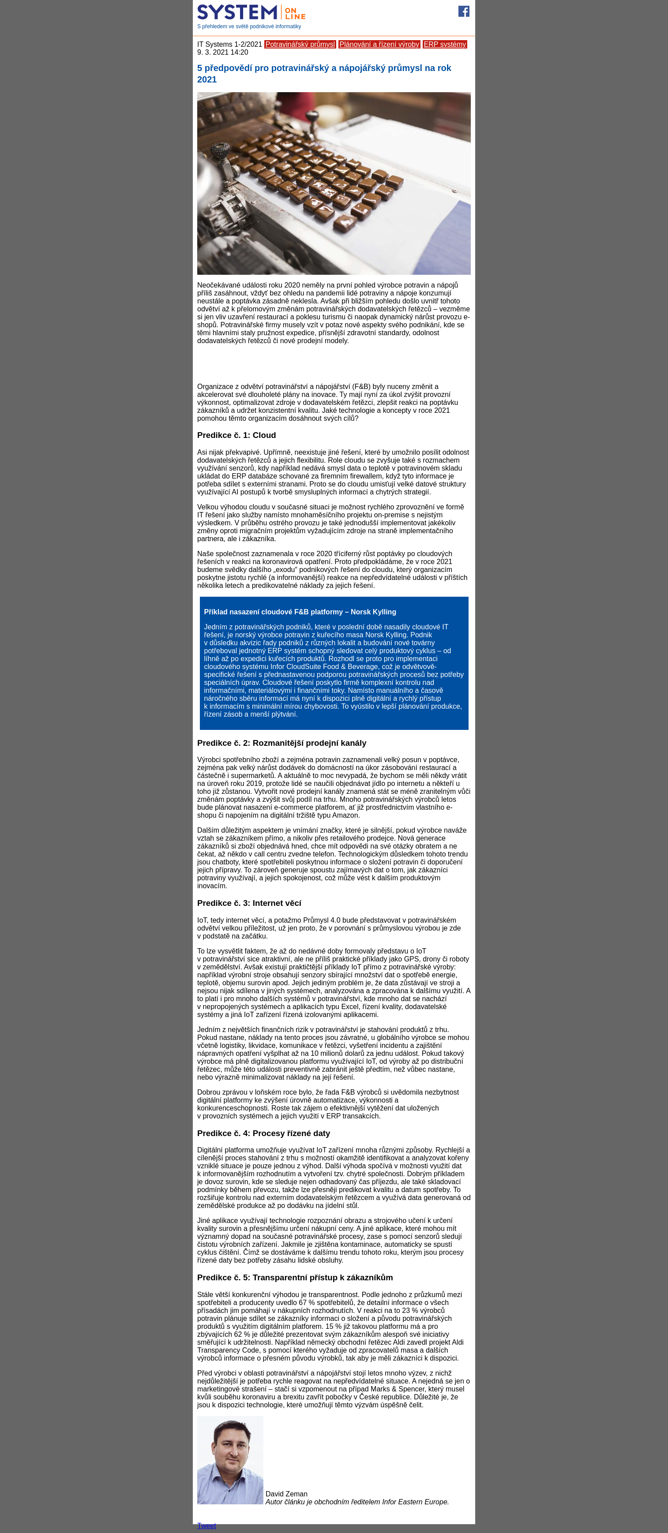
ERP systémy (445, 44)
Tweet (206, 1525)
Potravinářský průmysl (300, 44)
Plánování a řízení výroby (380, 44)
